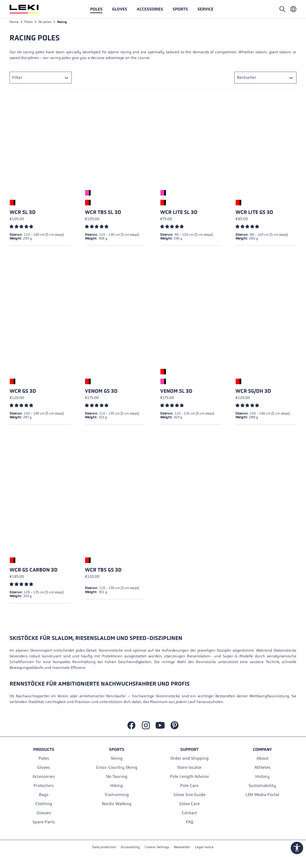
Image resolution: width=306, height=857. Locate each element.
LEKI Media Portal (262, 794)
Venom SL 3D (176, 392)
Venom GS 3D (101, 392)
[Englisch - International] (293, 9)
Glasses (44, 812)
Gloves (43, 767)
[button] (180, 9)
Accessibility (130, 847)
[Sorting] (265, 79)
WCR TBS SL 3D (103, 213)
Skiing (117, 758)
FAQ (189, 821)
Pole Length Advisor (189, 776)
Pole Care (189, 785)
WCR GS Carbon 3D (34, 571)
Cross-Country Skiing (116, 767)
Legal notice (204, 847)
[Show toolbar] (297, 848)
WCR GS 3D (23, 392)
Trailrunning (116, 794)
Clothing (43, 803)
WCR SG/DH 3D (253, 392)
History (262, 776)
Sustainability (262, 785)
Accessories (44, 776)
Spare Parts (44, 821)
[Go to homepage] (29, 9)
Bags (44, 794)
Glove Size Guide (190, 794)
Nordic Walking (116, 803)
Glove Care (189, 803)
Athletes (262, 767)
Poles (43, 758)
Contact (189, 812)
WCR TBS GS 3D (103, 571)
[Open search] (282, 9)
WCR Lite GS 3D (254, 213)
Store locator (189, 767)
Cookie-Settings (157, 847)
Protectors (43, 785)
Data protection (104, 847)
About (262, 758)
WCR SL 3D (23, 213)
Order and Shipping (189, 758)
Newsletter (182, 847)
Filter (17, 78)
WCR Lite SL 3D (178, 213)
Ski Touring (116, 776)
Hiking (116, 785)
